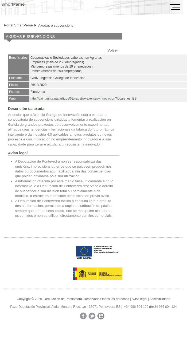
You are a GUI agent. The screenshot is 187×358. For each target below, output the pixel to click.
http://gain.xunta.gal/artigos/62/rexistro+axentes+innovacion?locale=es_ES (83, 98)
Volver (112, 50)
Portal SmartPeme (18, 25)
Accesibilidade (160, 299)
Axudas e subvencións (55, 25)
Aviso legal (139, 299)
